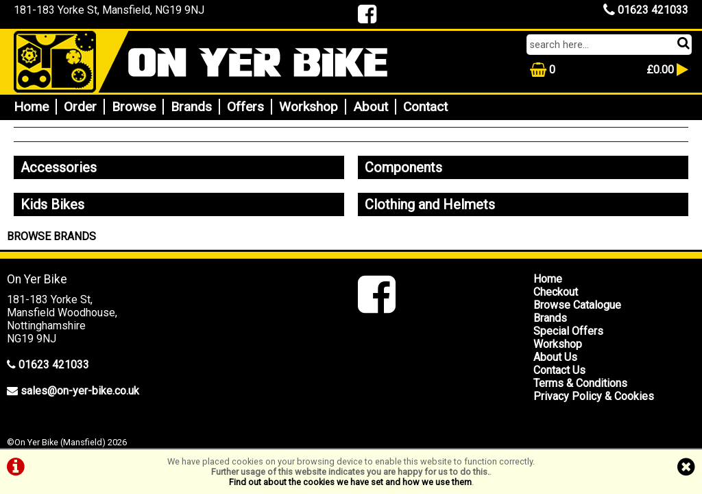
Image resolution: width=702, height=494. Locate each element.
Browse (134, 107)
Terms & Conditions (580, 383)
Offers (245, 107)
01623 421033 (645, 9)
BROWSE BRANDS (51, 236)
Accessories (59, 167)
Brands (191, 107)
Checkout (555, 291)
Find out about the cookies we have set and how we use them (350, 482)
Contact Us (559, 370)
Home (31, 107)
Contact (425, 107)
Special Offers (568, 331)
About (370, 107)
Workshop (308, 107)
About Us (555, 357)
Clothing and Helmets (430, 204)
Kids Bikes (52, 204)
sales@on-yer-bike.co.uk (80, 390)
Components (403, 167)
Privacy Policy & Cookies (593, 396)
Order (80, 107)
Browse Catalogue (577, 304)
